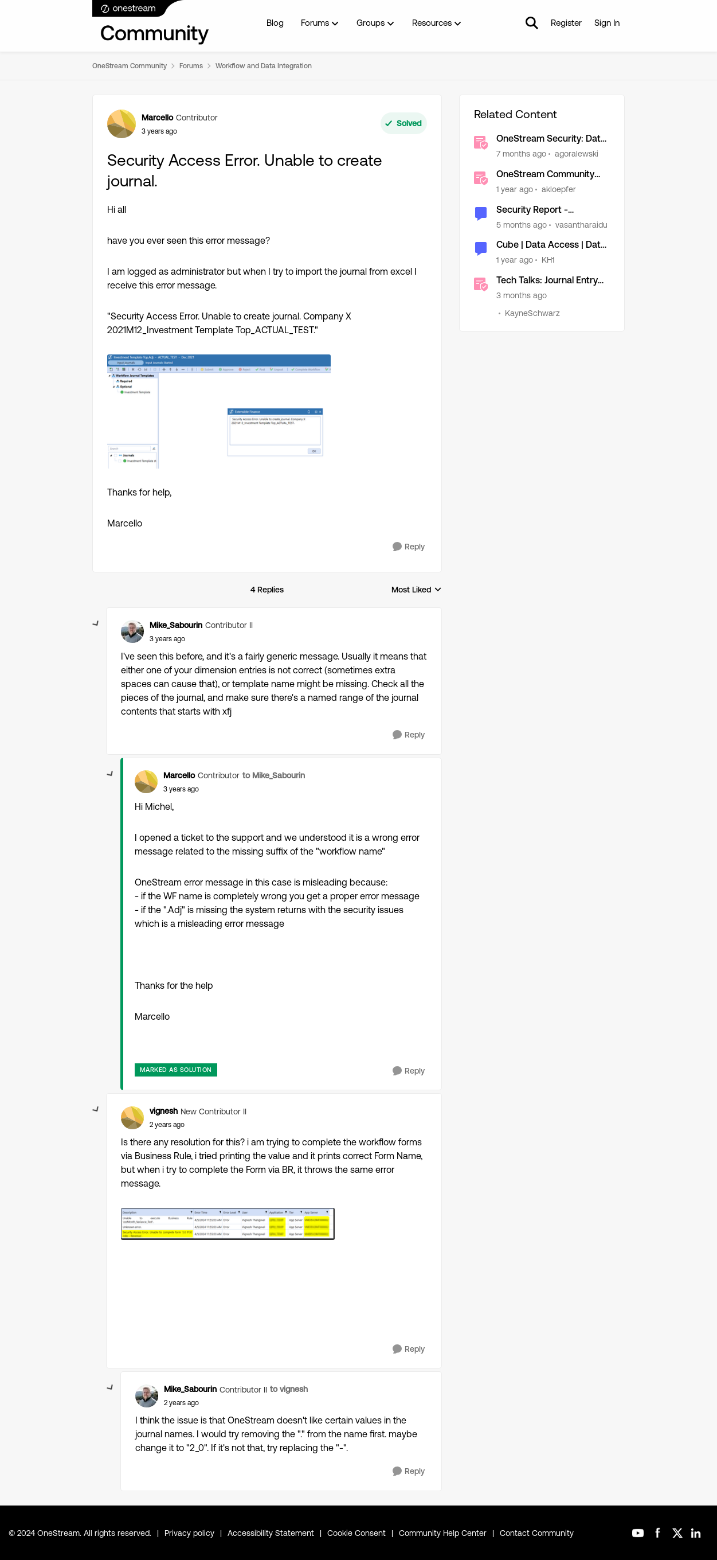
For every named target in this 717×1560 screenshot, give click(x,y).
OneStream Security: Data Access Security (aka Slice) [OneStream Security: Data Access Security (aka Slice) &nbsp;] (552, 139)
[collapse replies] (96, 624)
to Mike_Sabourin (273, 775)
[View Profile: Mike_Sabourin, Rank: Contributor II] (132, 631)
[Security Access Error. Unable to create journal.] (167, 639)
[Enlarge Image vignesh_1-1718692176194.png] (228, 1223)
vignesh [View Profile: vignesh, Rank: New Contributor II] (164, 1111)
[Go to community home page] (151, 23)
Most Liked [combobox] (416, 590)
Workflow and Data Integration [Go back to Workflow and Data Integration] (264, 66)
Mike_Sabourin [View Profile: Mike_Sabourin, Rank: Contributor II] (176, 625)
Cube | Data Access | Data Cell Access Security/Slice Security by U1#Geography (551, 245)
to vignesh (289, 1389)
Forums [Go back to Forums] (191, 66)
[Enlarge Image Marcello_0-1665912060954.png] (219, 411)
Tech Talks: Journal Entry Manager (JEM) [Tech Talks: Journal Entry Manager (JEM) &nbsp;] (547, 281)
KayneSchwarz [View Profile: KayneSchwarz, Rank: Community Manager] (532, 313)
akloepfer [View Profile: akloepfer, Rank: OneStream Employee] (559, 189)
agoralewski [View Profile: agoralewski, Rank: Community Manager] (576, 153)
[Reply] (408, 547)
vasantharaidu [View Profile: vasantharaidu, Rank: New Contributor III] (581, 224)
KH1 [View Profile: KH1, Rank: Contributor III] (548, 259)
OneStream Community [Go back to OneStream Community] (129, 66)
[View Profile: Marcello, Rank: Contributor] (121, 124)
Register (566, 23)
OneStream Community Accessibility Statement (545, 175)
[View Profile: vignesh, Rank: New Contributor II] (132, 1117)
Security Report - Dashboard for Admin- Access (543, 210)
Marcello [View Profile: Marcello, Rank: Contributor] (157, 117)
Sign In (607, 23)
